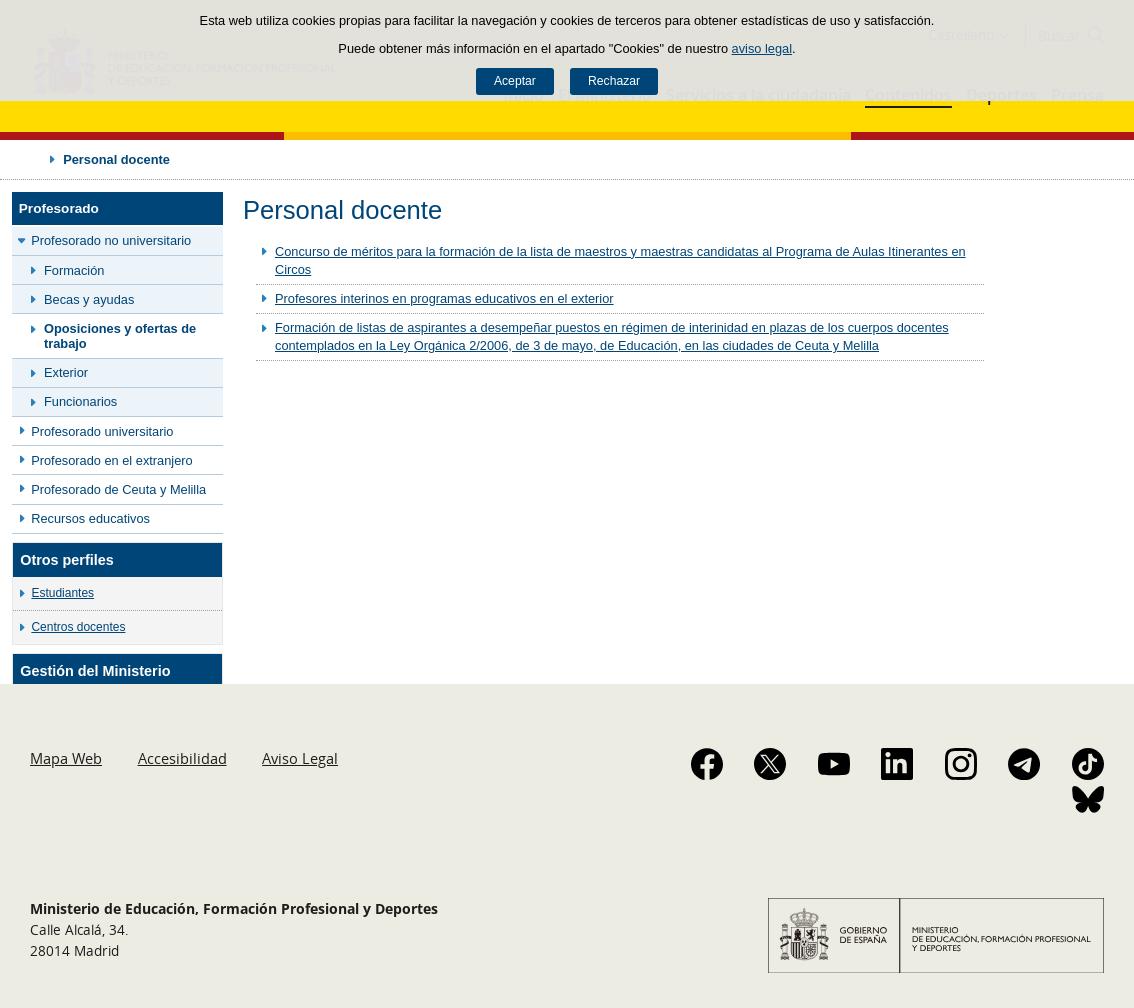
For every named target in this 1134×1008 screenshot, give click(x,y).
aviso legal (762, 48)
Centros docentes (78, 627)
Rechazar (614, 81)
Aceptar (515, 81)
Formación (74, 270)
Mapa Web (66, 758)
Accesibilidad (182, 758)
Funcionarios (80, 401)
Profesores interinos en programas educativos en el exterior (444, 298)
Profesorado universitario (102, 431)
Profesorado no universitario (111, 240)
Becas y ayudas (89, 299)
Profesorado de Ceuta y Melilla (118, 489)
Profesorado (59, 208)
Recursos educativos (90, 518)
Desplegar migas (32, 159)
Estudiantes (62, 593)
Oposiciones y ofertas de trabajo (120, 336)
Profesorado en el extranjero (111, 460)
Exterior (66, 372)
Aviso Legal (300, 758)
